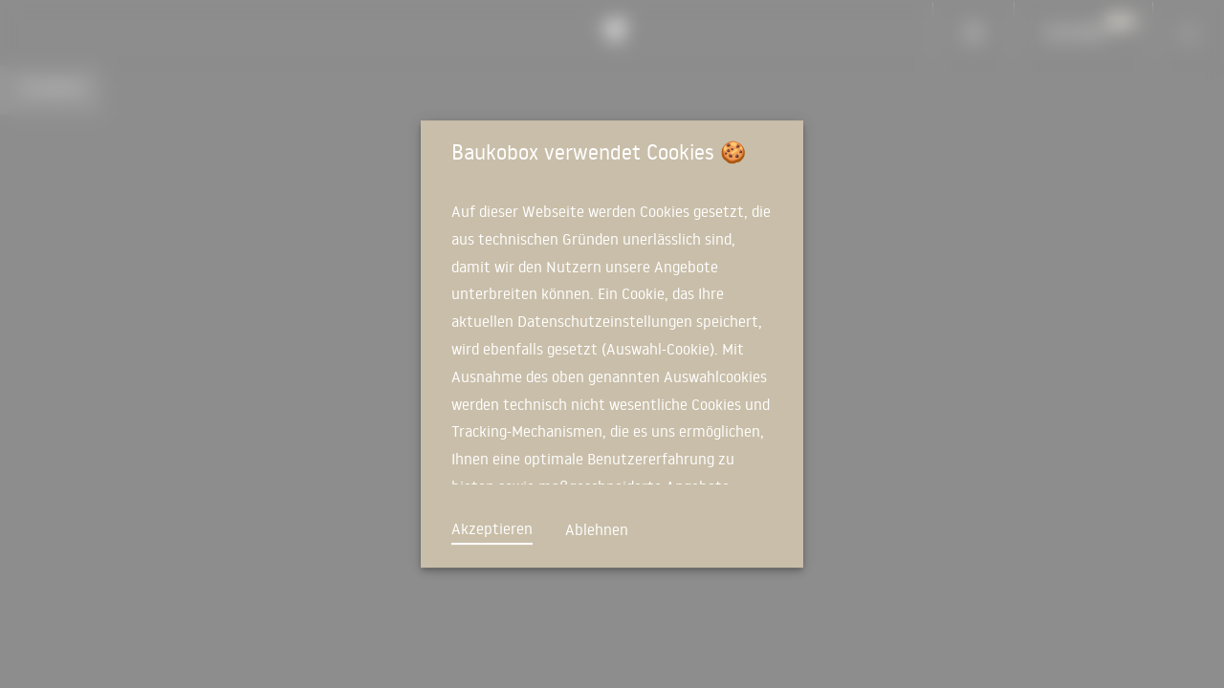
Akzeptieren (492, 528)
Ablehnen (596, 529)
